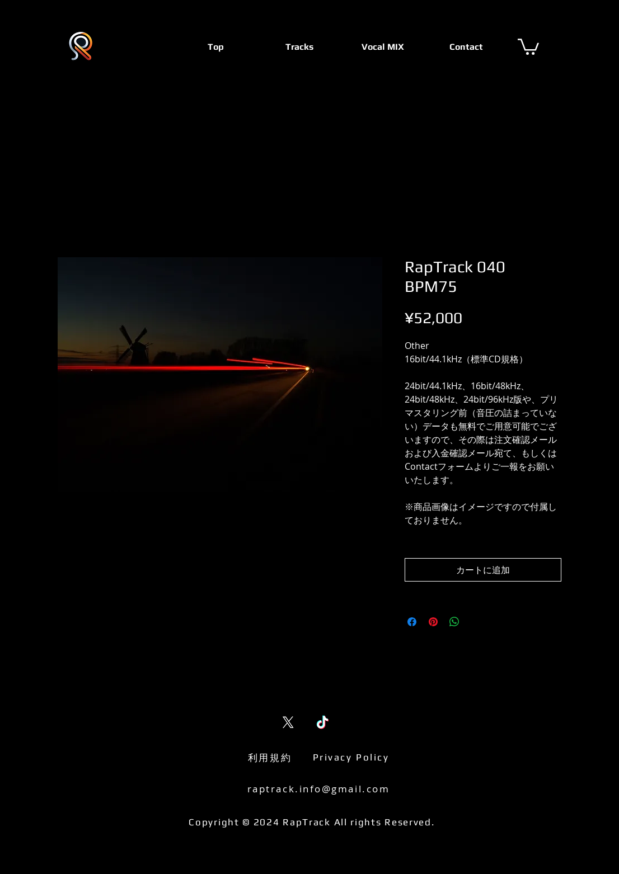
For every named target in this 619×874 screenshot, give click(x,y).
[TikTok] (322, 722)
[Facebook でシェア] (412, 622)
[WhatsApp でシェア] (454, 622)
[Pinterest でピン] (433, 622)
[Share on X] (475, 622)
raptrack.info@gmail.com (318, 788)
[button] (528, 46)
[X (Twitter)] (288, 722)
